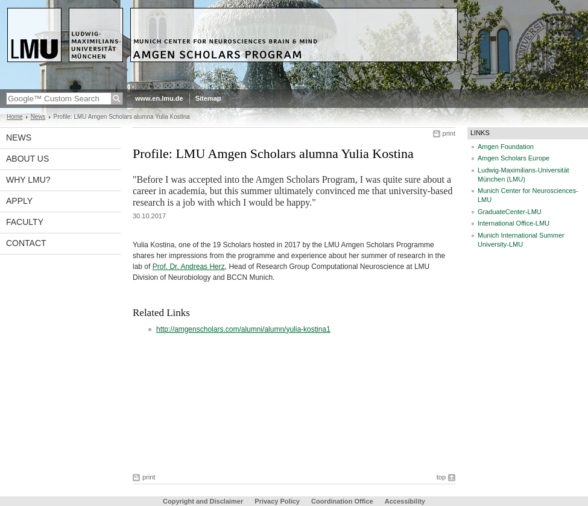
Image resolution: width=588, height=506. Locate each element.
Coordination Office (342, 501)
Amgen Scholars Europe (513, 158)
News (38, 116)
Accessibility (405, 501)
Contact (26, 243)
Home (15, 116)
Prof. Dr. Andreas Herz (189, 266)
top (441, 477)
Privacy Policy (277, 501)
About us (27, 158)
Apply (19, 201)
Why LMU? (28, 180)
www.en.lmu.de (159, 98)
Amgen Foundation (506, 146)
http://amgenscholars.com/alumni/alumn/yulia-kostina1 (243, 329)
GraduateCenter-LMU (510, 211)
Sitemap (208, 98)
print (449, 133)
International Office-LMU (513, 223)
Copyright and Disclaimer (203, 501)
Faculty (24, 222)
